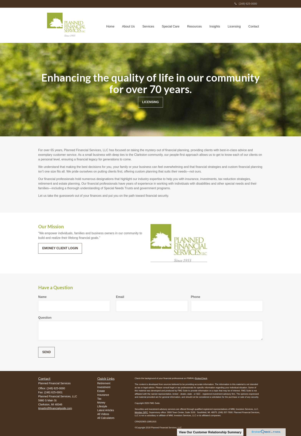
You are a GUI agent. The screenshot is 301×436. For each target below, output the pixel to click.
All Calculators (105, 417)
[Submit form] (46, 352)
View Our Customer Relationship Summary (210, 432)
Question (44, 317)
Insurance (103, 394)
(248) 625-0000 (246, 3)
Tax (99, 398)
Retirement (103, 383)
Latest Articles (105, 410)
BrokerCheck (201, 378)
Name (42, 296)
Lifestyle (102, 406)
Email (120, 296)
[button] (128, 25)
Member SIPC (141, 412)
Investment (103, 387)
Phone (195, 296)
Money (101, 402)
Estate (101, 391)
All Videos (103, 414)
